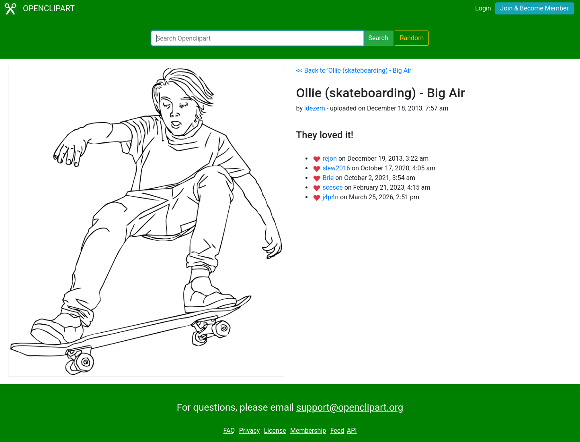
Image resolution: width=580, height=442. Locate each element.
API (352, 430)
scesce (333, 187)
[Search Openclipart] (257, 38)
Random (412, 38)
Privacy (249, 430)
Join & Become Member (534, 8)
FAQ (229, 430)
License (275, 430)
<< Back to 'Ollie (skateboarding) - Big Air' (354, 70)
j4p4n (331, 197)
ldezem (314, 108)
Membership (308, 430)
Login (483, 8)
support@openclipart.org (349, 407)
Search (378, 38)
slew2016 (337, 168)
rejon (330, 158)
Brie (328, 178)
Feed (337, 430)
